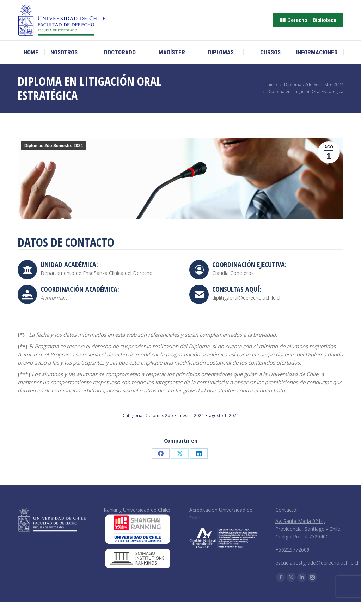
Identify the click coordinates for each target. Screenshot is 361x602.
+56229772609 (292, 549)
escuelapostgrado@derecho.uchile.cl (316, 562)
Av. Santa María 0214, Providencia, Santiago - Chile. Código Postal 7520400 (308, 529)
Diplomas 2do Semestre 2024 (53, 145)
